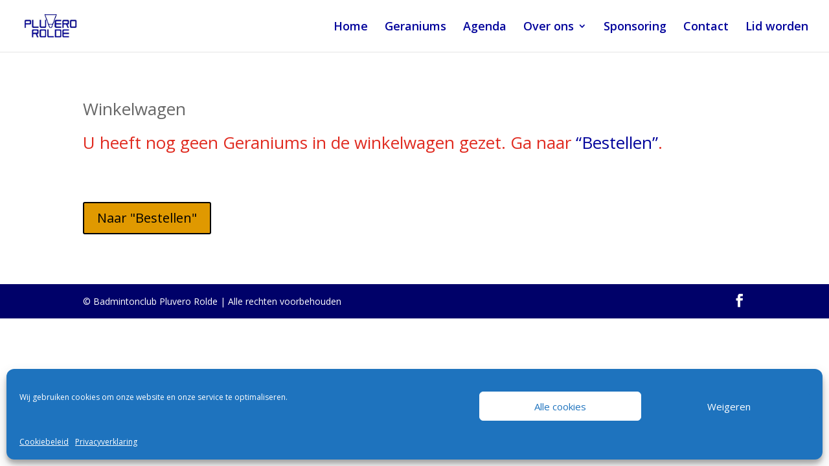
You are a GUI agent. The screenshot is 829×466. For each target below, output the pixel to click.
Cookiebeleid (44, 441)
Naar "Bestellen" (147, 218)
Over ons (548, 27)
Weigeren (729, 406)
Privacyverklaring (106, 441)
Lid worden (776, 27)
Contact (706, 27)
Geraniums (415, 27)
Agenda (484, 27)
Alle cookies (560, 406)
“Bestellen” (617, 142)
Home (351, 27)
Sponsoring (635, 27)
